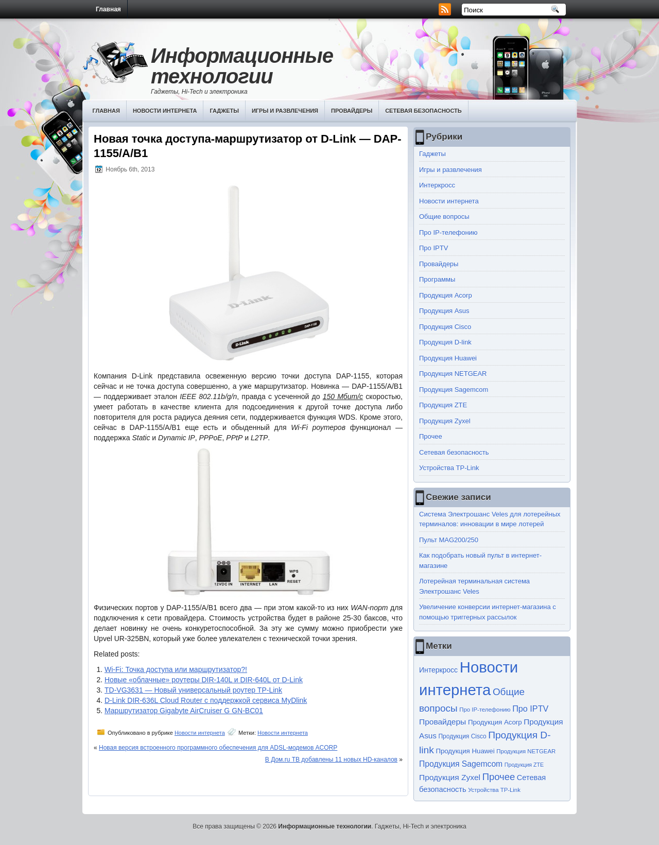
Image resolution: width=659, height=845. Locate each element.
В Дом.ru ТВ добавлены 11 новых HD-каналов (331, 759)
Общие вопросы (444, 216)
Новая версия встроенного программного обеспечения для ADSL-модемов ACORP (218, 747)
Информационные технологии (242, 66)
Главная (108, 9)
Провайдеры (351, 111)
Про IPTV (433, 248)
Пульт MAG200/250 (448, 540)
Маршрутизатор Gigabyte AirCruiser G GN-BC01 (184, 710)
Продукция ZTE (443, 405)
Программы (437, 279)
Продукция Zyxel (445, 421)
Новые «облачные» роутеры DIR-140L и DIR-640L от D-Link (204, 680)
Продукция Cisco (445, 327)
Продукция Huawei (448, 358)
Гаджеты (224, 111)
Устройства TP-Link (449, 468)
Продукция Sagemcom (453, 389)
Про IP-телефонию (448, 232)
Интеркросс (437, 185)
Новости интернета (165, 111)
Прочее (430, 436)
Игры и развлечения (285, 111)
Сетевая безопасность (423, 111)
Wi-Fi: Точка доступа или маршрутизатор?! (176, 669)
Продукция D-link (445, 342)
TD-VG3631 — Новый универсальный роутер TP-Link (193, 690)
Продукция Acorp (445, 295)
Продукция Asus (444, 311)
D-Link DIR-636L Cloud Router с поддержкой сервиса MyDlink (206, 700)
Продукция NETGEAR (453, 373)
